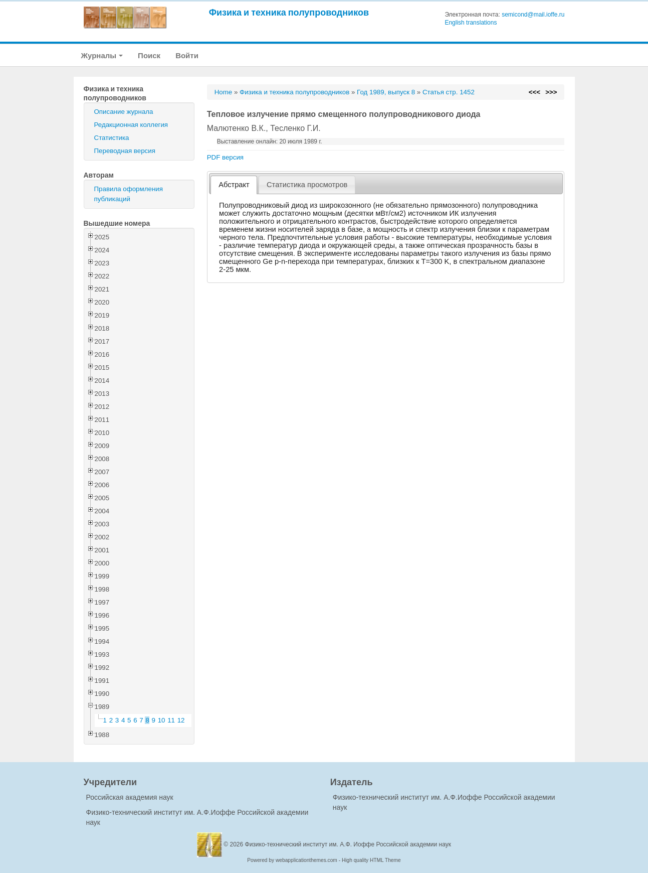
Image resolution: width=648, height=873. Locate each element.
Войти (186, 55)
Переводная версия (124, 151)
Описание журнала (123, 111)
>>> (551, 92)
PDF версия (225, 157)
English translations (471, 22)
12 (181, 720)
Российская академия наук (129, 797)
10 (161, 720)
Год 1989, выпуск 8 (386, 92)
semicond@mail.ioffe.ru (533, 14)
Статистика (111, 137)
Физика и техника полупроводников (289, 12)
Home (223, 92)
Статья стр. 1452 (448, 92)
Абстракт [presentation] (234, 185)
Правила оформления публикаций (128, 194)
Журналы (102, 55)
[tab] (233, 185)
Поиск (149, 55)
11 (171, 720)
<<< (534, 92)
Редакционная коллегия (131, 124)
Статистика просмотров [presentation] (307, 185)
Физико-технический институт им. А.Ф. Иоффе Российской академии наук (348, 844)
